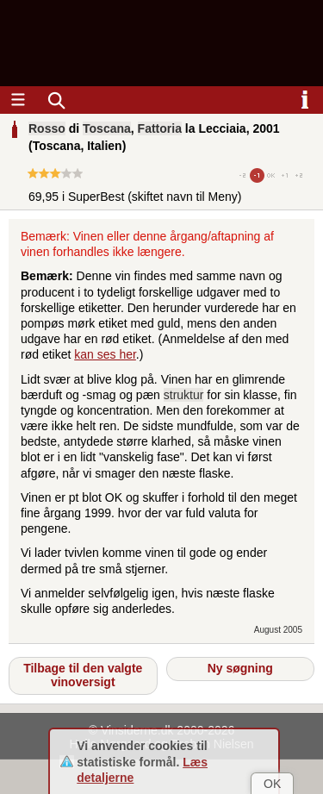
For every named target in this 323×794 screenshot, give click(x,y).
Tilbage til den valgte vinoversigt (82, 675)
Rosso (46, 128)
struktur (184, 395)
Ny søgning (240, 668)
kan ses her (105, 354)
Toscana (107, 128)
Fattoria (160, 128)
